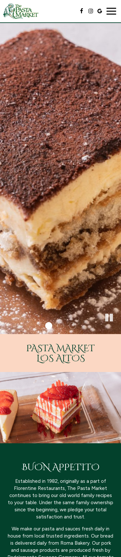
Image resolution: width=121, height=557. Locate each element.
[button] (116, 329)
